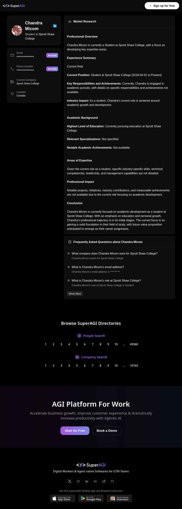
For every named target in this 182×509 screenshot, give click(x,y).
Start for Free (75, 430)
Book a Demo (107, 430)
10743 (134, 366)
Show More (75, 293)
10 (116, 344)
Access (52, 55)
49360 (134, 344)
